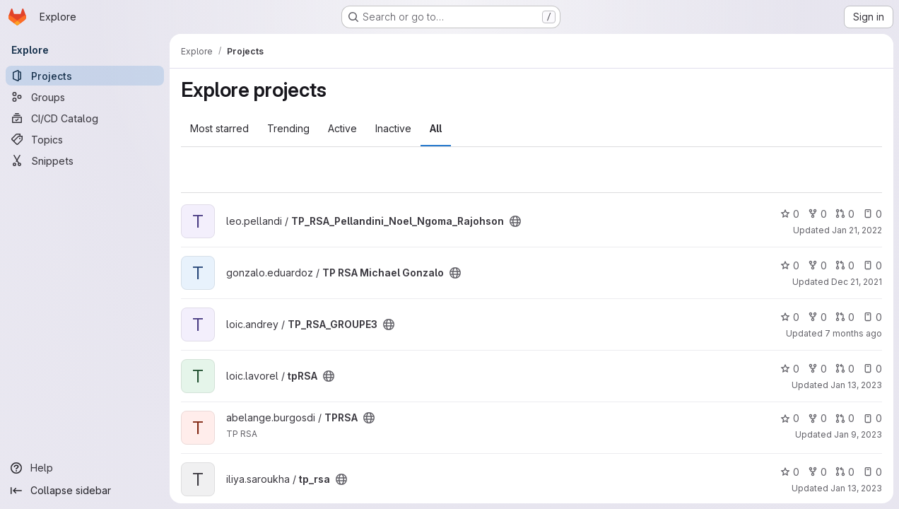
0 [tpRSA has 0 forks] (817, 369)
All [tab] (436, 128)
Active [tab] (342, 128)
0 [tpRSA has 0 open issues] (872, 369)
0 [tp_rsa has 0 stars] (789, 472)
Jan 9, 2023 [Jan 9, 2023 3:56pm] (858, 434)
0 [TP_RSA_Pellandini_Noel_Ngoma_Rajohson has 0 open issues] (872, 214)
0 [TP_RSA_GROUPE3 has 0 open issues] (872, 317)
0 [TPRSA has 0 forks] (817, 418)
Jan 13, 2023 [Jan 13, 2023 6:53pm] (856, 488)
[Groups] (85, 97)
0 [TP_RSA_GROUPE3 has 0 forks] (817, 317)
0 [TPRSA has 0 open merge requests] (844, 418)
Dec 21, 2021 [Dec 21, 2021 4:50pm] (856, 281)
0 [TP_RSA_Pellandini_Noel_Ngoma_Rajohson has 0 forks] (817, 214)
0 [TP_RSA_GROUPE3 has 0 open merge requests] (844, 317)
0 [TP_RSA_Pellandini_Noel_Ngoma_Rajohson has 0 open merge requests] (844, 214)
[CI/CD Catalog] (85, 118)
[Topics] (85, 139)
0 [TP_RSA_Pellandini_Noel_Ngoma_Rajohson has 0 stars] (789, 214)
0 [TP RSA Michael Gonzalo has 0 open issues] (872, 265)
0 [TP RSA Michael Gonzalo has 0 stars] (789, 265)
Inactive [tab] (393, 128)
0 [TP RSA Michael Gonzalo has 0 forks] (817, 265)
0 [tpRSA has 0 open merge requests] (844, 369)
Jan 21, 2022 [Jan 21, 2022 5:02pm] (857, 230)
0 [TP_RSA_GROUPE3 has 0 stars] (789, 317)
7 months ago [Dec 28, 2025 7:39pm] (853, 333)
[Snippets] (85, 160)
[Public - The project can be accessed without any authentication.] (515, 221)
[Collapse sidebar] (85, 491)
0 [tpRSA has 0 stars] (789, 369)
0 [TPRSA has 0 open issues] (872, 418)
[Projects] (85, 76)
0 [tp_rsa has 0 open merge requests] (844, 472)
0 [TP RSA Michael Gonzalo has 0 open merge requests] (844, 265)
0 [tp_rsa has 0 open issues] (872, 472)
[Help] (85, 468)
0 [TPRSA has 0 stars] (789, 418)
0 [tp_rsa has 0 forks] (817, 472)
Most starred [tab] (219, 128)
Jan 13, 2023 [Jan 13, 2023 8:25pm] (856, 385)
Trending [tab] (288, 128)
